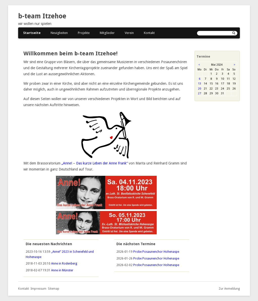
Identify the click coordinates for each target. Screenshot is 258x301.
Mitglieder (107, 33)
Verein (129, 33)
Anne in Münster (62, 270)
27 (199, 93)
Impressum (38, 288)
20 (199, 88)
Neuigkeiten (59, 33)
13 (199, 83)
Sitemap (53, 288)
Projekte (84, 33)
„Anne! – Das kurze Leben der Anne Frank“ (94, 163)
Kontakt (149, 33)
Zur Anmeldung (229, 288)
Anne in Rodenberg (64, 263)
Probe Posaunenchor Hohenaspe (156, 251)
